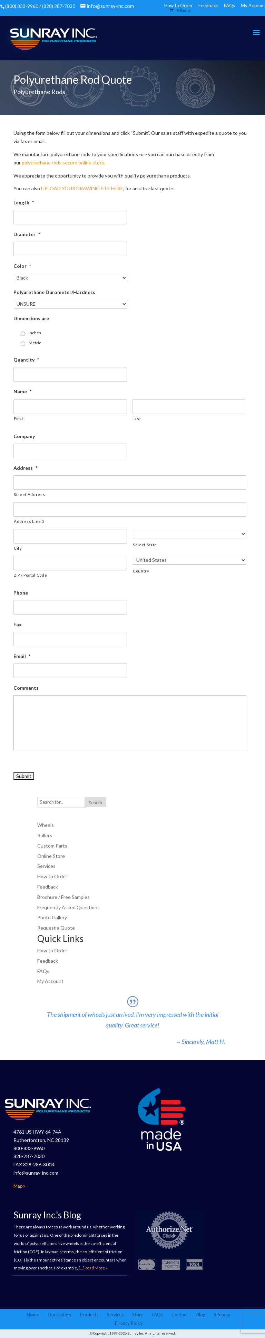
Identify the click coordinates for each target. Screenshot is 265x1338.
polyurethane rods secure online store (63, 162)
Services (46, 866)
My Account (253, 5)
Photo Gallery (52, 918)
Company (24, 436)
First (18, 418)
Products (89, 1315)
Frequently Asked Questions (68, 907)
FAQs (229, 5)
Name (22, 391)
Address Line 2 (29, 521)
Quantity (26, 360)
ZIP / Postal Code (30, 575)
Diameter (26, 234)
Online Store (51, 856)
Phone (20, 593)
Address (25, 468)
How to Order (52, 877)
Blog (200, 1315)
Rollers (44, 836)
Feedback (208, 5)
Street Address (29, 494)
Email (21, 656)
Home (33, 1315)
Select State (145, 545)
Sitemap (222, 1315)
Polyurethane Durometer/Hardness (54, 292)
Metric (35, 343)
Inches (35, 333)
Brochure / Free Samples (63, 897)
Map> (19, 1186)
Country (141, 571)
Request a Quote (56, 928)
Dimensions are (31, 319)
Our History (59, 1315)
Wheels (45, 825)
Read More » (96, 1268)
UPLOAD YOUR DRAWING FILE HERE (82, 189)
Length (23, 203)
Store (137, 1315)
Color (22, 266)
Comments (26, 688)
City (18, 548)
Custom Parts (52, 846)
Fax (17, 624)
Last (136, 418)
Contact (179, 1315)
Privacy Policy (129, 1324)
